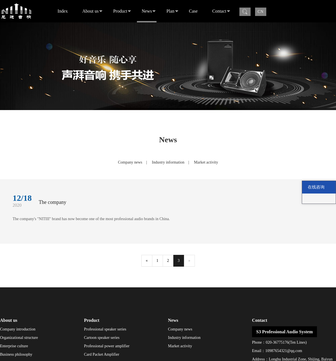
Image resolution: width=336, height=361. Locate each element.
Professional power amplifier (107, 346)
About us (92, 11)
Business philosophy (16, 354)
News (149, 11)
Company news (130, 162)
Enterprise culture (14, 346)
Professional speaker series (105, 329)
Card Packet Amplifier (101, 354)
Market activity (206, 162)
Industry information (168, 162)
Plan (172, 11)
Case (193, 11)
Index (63, 11)
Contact (221, 11)
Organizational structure (19, 338)
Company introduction (17, 329)
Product (122, 11)
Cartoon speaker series (102, 338)
